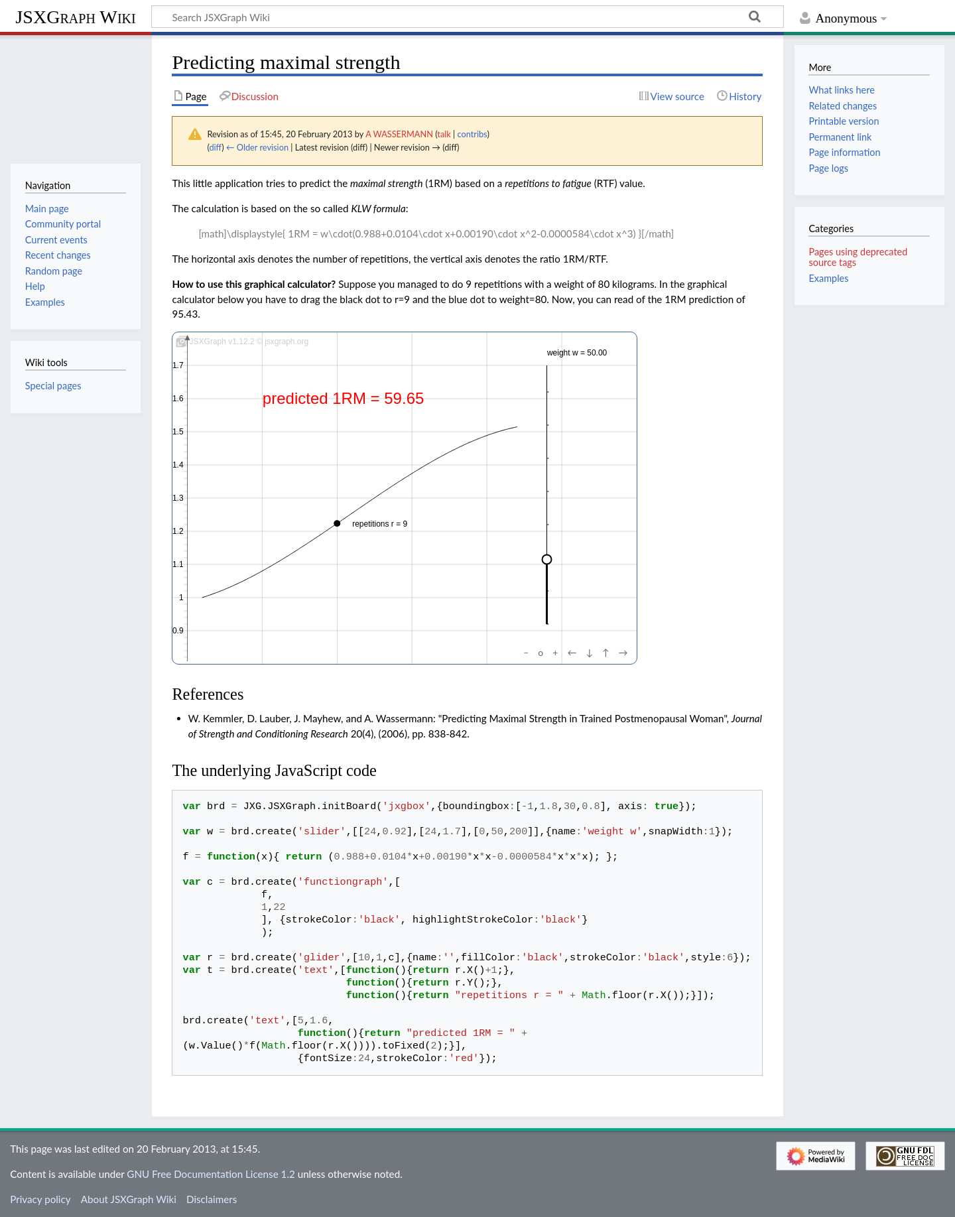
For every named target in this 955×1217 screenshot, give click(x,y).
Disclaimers (211, 1199)
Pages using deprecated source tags (857, 257)
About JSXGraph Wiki (128, 1199)
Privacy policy (40, 1199)
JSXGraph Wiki (75, 17)
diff (215, 147)
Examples (828, 278)
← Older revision (257, 147)
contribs (472, 134)
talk (443, 134)
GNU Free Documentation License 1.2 (210, 1174)
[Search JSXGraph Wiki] (467, 16)
